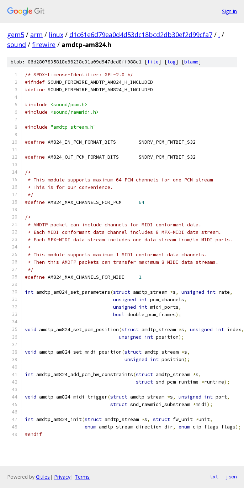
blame (191, 62)
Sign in (229, 11)
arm (36, 34)
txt (214, 476)
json (231, 476)
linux (56, 34)
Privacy (62, 476)
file (153, 62)
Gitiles (43, 476)
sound (16, 44)
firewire (43, 44)
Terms (82, 476)
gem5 (15, 34)
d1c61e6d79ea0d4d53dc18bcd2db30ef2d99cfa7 (140, 34)
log (171, 62)
